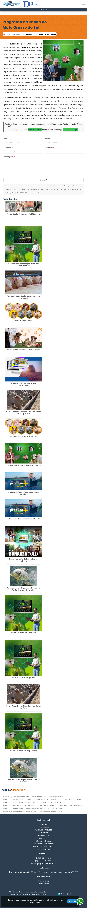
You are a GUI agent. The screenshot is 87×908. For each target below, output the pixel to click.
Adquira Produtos (44, 830)
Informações (44, 849)
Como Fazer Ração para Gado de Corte (17, 811)
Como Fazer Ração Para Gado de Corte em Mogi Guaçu (23, 413)
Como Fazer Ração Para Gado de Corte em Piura (23, 707)
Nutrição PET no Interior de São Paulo (23, 350)
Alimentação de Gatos (73, 799)
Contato (44, 838)
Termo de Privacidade (44, 846)
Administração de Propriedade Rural (16, 797)
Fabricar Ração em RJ (23, 321)
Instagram (44, 881)
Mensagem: (9, 157)
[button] (83, 3)
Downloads (44, 835)
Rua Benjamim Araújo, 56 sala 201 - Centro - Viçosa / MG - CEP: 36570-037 (44, 872)
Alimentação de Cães (55, 799)
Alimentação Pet (76, 805)
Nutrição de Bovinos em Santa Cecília (23, 519)
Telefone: (8, 148)
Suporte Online (44, 841)
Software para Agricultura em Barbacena (23, 384)
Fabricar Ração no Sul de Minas (23, 436)
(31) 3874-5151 (34, 130)
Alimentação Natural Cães (12, 805)
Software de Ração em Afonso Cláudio (23, 465)
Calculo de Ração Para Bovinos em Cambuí (23, 493)
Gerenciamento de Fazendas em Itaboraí (23, 560)
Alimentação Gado (10, 802)
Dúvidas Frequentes (44, 843)
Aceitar (72, 901)
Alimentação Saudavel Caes (13, 808)
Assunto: (49, 148)
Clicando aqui (70, 130)
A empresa (44, 827)
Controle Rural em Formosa (23, 633)
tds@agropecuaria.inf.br (45, 863)
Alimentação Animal (56, 797)
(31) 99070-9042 (44, 860)
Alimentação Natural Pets (59, 805)
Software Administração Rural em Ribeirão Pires (23, 265)
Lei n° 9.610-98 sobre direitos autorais (29, 193)
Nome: (6, 139)
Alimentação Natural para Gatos (36, 805)
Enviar (43, 180)
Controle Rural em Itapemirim (23, 751)
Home (44, 824)
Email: (48, 139)
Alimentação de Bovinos (36, 799)
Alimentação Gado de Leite (51, 802)
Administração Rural (38, 797)
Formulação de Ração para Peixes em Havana (23, 781)
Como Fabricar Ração (59, 808)
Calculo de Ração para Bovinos (37, 808)
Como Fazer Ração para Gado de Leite (48, 811)
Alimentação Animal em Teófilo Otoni (23, 214)
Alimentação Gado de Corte (29, 802)
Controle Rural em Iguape (23, 677)
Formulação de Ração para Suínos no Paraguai (23, 297)
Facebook (44, 883)
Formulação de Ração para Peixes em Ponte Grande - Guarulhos (23, 589)
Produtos (44, 832)
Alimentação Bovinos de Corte (14, 799)
